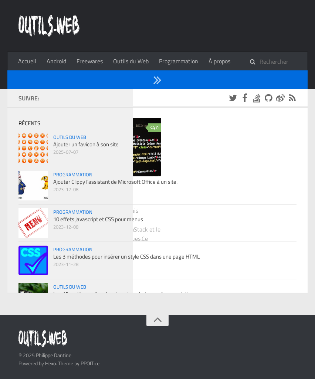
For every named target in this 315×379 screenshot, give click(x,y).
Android (56, 61)
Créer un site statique (70, 196)
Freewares (90, 61)
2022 (48, 97)
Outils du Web (131, 61)
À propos (219, 61)
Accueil (27, 61)
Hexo (50, 363)
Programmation (178, 61)
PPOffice (90, 363)
